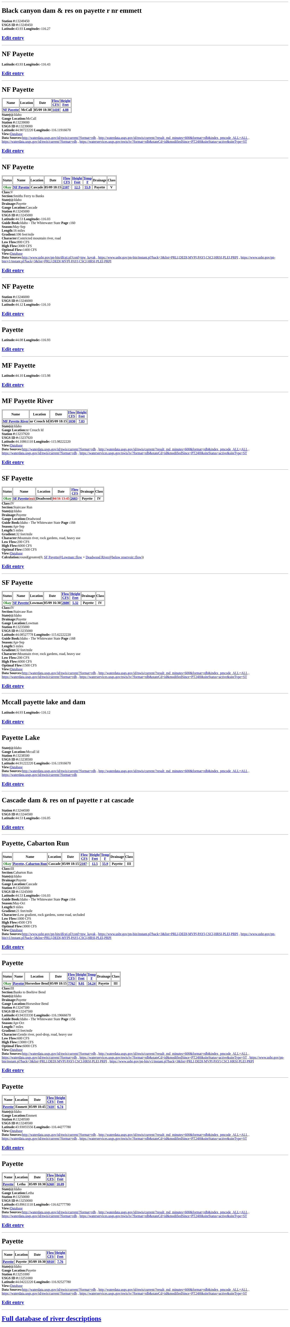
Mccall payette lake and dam (43, 702)
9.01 (81, 983)
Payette (12, 329)
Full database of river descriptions (51, 1318)
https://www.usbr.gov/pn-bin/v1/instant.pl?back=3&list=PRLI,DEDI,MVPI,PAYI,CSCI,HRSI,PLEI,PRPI (182, 1061)
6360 (50, 1184)
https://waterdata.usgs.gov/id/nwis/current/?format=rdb (39, 141)
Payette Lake (21, 737)
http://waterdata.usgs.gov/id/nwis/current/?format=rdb (59, 138)
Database (16, 134)
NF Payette (18, 54)
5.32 (75, 603)
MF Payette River (27, 401)
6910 (50, 1261)
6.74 (60, 1107)
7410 (50, 1107)
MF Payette (18, 365)
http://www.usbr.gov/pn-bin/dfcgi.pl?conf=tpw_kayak (58, 257)
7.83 (82, 421)
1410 (55, 110)
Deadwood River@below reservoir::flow (113, 557)
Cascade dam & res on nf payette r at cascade (68, 800)
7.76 (60, 1261)
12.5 (77, 187)
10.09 (60, 1184)
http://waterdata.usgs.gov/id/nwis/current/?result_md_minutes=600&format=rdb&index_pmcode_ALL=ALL (173, 138)
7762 (71, 983)
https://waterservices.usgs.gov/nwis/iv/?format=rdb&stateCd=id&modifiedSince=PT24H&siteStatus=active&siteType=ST (163, 141)
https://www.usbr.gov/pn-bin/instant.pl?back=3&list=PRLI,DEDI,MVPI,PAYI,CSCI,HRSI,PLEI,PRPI (168, 257)
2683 (74, 498)
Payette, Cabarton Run (35, 843)
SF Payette (17, 478)
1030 (71, 421)
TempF (88, 180)
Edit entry (13, 38)
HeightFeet (65, 102)
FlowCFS (55, 102)
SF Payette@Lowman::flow (63, 557)
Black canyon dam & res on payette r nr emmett (72, 10)
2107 (65, 187)
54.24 (91, 983)
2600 (65, 603)
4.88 (66, 110)
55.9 (88, 187)
